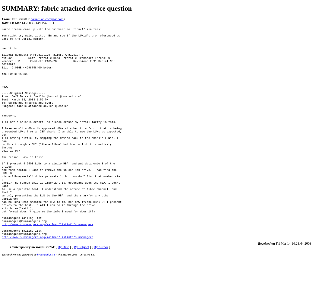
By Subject (81, 289)
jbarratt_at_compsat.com (47, 19)
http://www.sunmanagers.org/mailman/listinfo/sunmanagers (47, 264)
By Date (63, 289)
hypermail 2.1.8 (46, 296)
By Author (101, 289)
